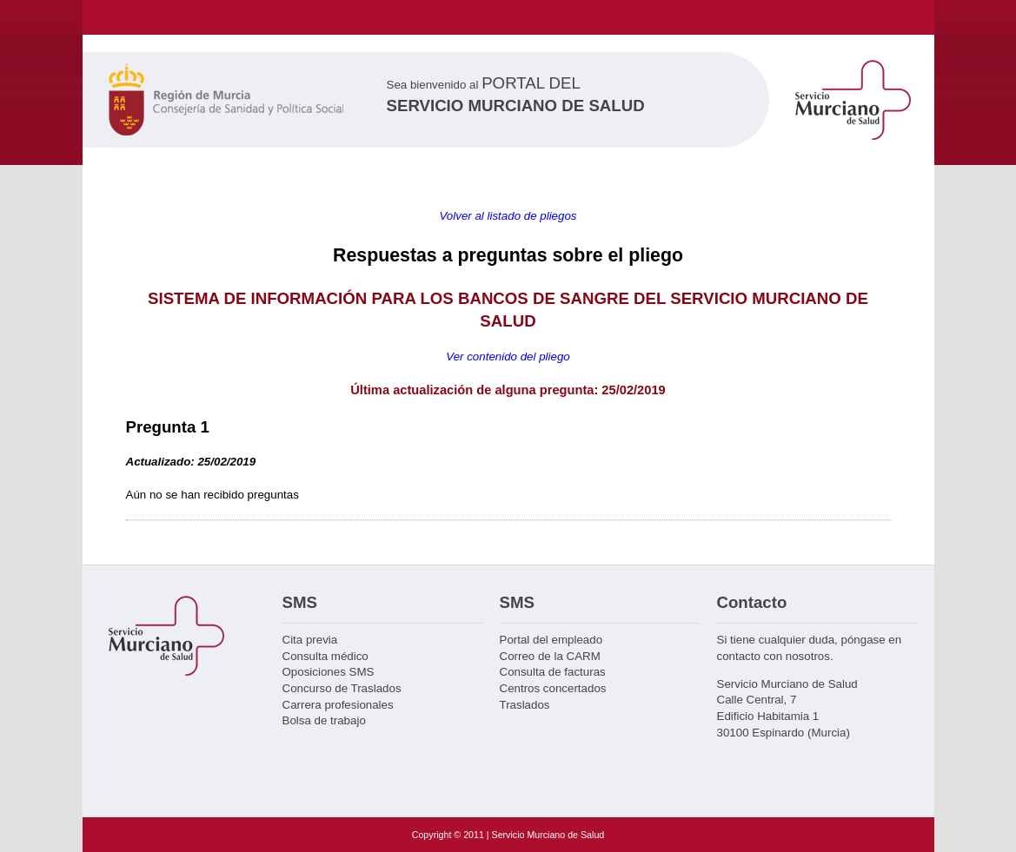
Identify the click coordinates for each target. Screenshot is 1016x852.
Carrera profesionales (338, 704)
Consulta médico (325, 656)
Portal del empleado (551, 639)
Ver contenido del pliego (508, 356)
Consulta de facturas (553, 671)
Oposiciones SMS (328, 671)
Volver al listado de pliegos (507, 215)
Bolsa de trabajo (324, 720)
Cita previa (310, 639)
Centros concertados (553, 688)
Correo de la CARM (550, 656)
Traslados (525, 704)
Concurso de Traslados (342, 688)
